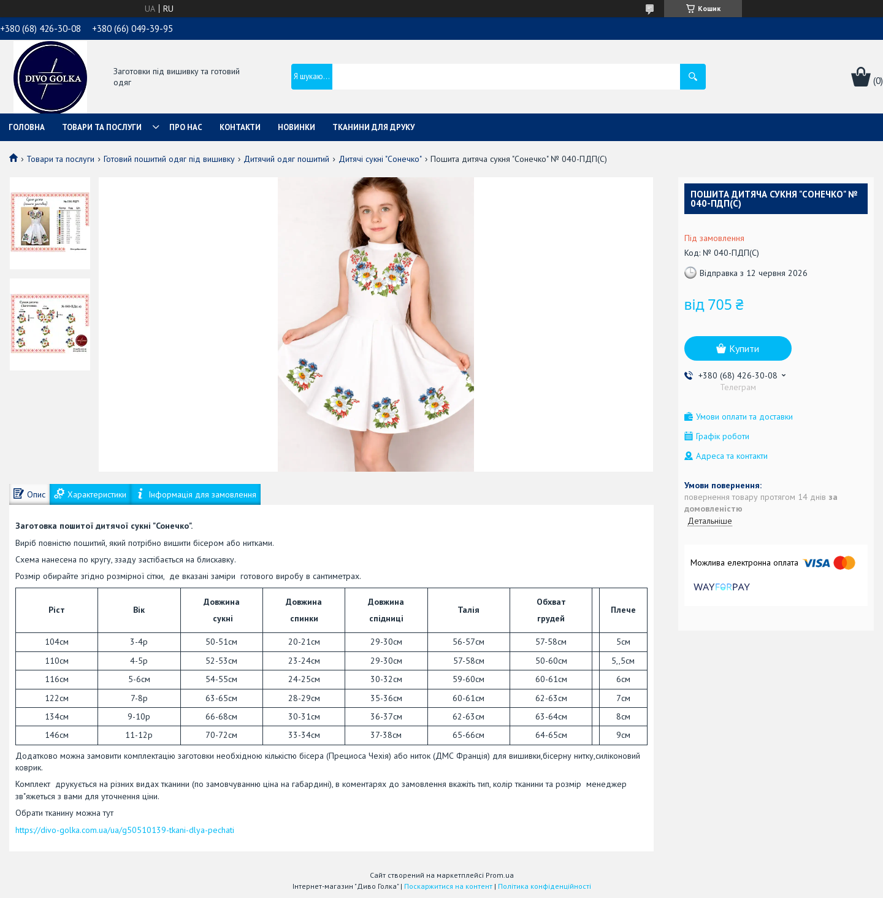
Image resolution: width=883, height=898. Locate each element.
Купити (744, 348)
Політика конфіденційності (544, 886)
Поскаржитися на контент (448, 886)
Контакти (240, 127)
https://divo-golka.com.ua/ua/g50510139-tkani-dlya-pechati (124, 829)
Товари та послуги (102, 127)
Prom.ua (500, 875)
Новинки (296, 127)
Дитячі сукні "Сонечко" (380, 158)
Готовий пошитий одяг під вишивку (169, 158)
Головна (27, 127)
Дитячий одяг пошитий (286, 158)
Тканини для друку (373, 127)
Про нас (185, 127)
